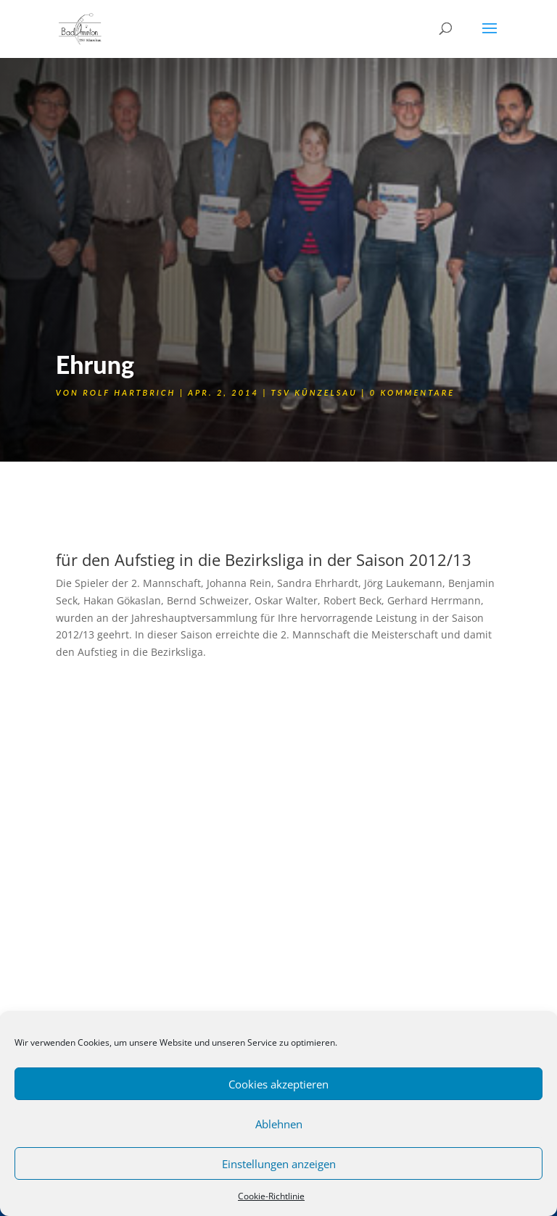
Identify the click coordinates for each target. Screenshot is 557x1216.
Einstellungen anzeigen (279, 1164)
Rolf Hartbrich (129, 392)
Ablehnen (278, 1124)
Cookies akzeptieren (278, 1084)
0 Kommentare (412, 392)
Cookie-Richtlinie (271, 1196)
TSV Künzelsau (314, 392)
